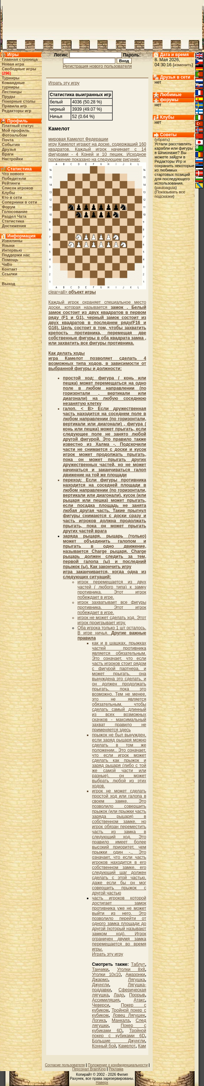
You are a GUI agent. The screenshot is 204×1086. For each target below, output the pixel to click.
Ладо (119, 995)
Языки (8, 245)
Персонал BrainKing (89, 1069)
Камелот (127, 1045)
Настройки (12, 159)
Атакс (139, 1000)
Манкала (120, 1020)
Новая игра (13, 64)
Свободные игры (19, 69)
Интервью (12, 250)
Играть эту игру (64, 83)
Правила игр (14, 106)
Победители (14, 178)
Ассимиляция (105, 1000)
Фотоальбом (14, 135)
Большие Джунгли (118, 1040)
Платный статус (18, 125)
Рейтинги (11, 183)
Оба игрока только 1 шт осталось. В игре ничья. (111, 633)
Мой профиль (15, 130)
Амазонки (135, 974)
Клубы (8, 192)
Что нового (13, 174)
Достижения (14, 226)
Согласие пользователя (65, 1065)
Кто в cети (12, 197)
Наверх (102, 1083)
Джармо (100, 979)
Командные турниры (13, 84)
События (11, 144)
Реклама (116, 1069)
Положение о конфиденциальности (118, 1065)
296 (6, 73)
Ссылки (9, 274)
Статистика (13, 221)
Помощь (10, 259)
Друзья (9, 149)
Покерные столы (18, 101)
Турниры (11, 78)
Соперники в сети (19, 202)
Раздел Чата (14, 216)
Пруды (8, 96)
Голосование (15, 211)
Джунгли (100, 984)
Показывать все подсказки (170, 194)
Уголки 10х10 (106, 974)
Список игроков (17, 188)
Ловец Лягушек (129, 1015)
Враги (7, 154)
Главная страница (20, 59)
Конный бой (104, 1045)
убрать (162, 139)
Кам (142, 1045)
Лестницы (12, 92)
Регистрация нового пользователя (97, 66)
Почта (7, 140)
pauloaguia (166, 187)
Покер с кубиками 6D (119, 1028)
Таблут (138, 964)
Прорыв (137, 995)
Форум (8, 207)
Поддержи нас (16, 255)
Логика (99, 1020)
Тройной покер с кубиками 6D (119, 1033)
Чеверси (100, 1005)
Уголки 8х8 (131, 969)
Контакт (9, 269)
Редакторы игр (16, 111)
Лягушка (136, 979)
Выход (8, 284)
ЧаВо (7, 264)
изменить (183, 65)
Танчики (100, 969)
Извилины (12, 241)
